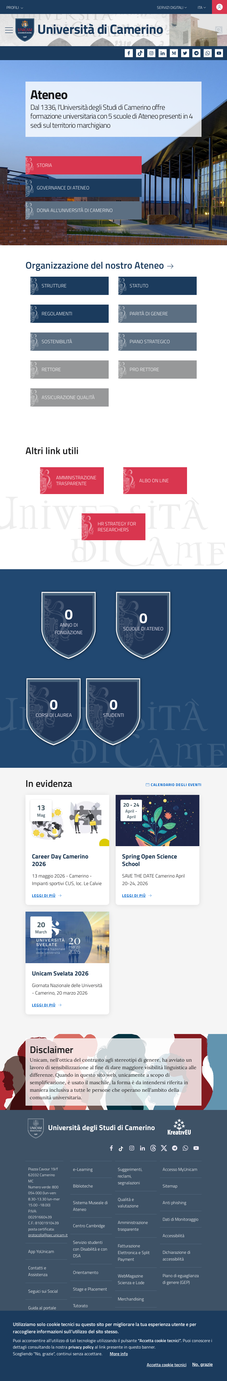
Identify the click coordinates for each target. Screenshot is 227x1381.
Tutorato (80, 1305)
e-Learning (83, 1169)
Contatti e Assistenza (37, 1271)
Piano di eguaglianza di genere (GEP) (181, 1278)
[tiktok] (140, 53)
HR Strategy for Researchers (117, 526)
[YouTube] (219, 53)
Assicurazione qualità (68, 397)
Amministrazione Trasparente (76, 480)
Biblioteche (83, 1186)
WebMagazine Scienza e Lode (131, 1279)
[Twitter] (185, 53)
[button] (15, 7)
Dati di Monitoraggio (180, 1219)
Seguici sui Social (43, 1291)
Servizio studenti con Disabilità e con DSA (90, 1249)
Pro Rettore (144, 369)
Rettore (51, 369)
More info (119, 1353)
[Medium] (174, 53)
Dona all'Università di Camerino (75, 210)
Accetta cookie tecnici (166, 1364)
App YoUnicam (41, 1251)
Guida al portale (42, 1308)
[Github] (153, 1149)
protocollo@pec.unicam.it (48, 1235)
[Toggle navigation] (9, 30)
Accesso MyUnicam (180, 1169)
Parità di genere (149, 313)
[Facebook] (129, 53)
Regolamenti (57, 313)
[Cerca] (216, 30)
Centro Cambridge (89, 1225)
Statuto (139, 285)
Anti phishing (174, 1202)
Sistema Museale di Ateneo (90, 1205)
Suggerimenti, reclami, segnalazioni (130, 1176)
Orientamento (85, 1272)
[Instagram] (151, 53)
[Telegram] (196, 53)
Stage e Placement (90, 1289)
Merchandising (131, 1299)
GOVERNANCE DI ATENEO (63, 187)
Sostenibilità (57, 341)
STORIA (44, 165)
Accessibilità (173, 1235)
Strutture (54, 285)
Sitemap (170, 1186)
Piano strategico (150, 341)
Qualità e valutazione (128, 1202)
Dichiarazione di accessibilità (176, 1255)
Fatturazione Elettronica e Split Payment (134, 1252)
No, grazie (202, 1364)
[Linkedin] (163, 53)
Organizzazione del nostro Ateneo (100, 265)
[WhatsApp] (208, 53)
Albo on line (154, 480)
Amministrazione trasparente (133, 1225)
